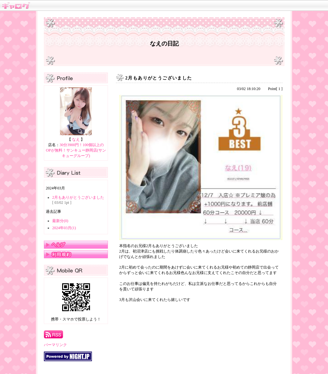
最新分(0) (60, 221)
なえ (76, 139)
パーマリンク (55, 345)
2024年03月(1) (64, 228)
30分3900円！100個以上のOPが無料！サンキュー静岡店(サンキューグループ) (76, 150)
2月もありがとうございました (78, 197)
